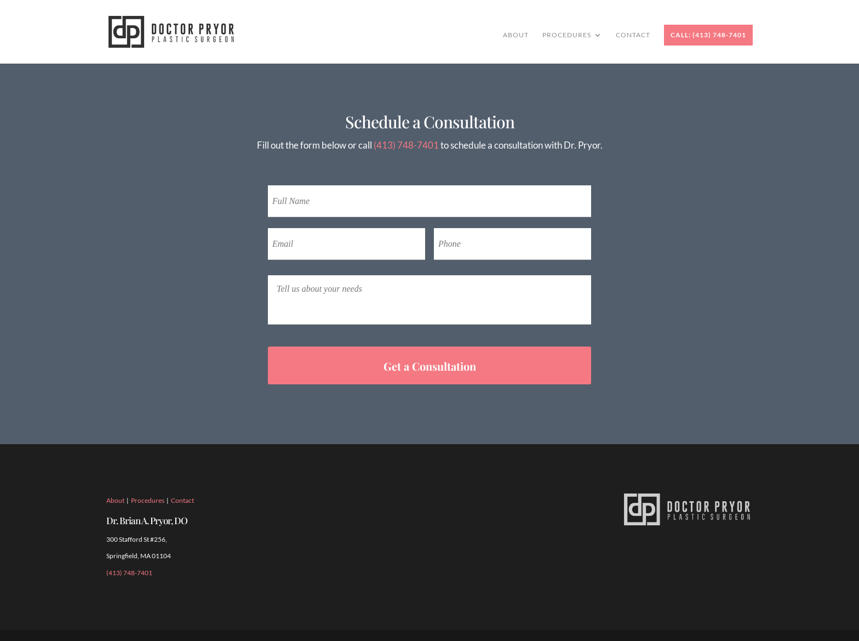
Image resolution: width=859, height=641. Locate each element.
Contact (633, 35)
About (516, 35)
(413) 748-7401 (406, 145)
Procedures (566, 35)
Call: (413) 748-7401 (708, 35)
